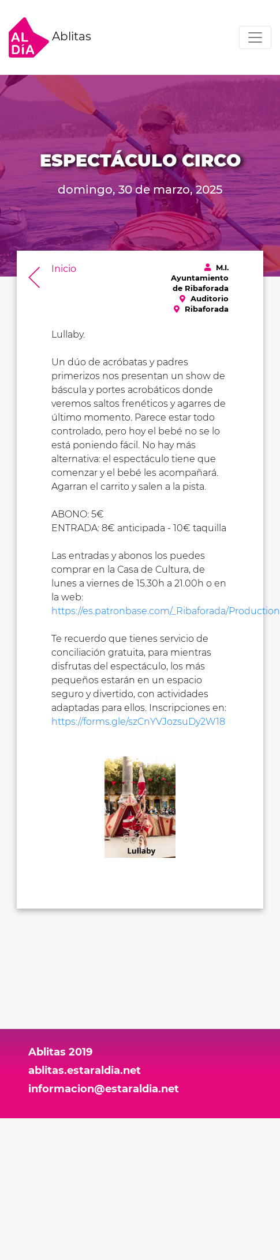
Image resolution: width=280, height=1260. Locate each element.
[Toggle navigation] (255, 37)
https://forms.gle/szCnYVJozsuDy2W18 (138, 721)
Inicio (63, 268)
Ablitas (50, 37)
